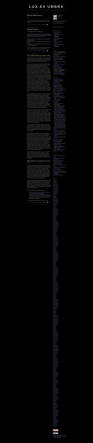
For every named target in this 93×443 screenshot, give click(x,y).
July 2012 (54, 281)
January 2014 (55, 305)
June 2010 (55, 250)
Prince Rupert (56, 125)
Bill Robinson (60, 15)
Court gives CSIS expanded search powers (42, 197)
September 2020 (56, 388)
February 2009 (55, 228)
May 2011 (54, 263)
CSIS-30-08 (44, 61)
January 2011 (55, 258)
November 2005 (56, 188)
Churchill (63, 118)
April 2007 (55, 205)
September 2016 (56, 346)
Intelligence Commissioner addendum (59, 171)
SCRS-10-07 (35, 101)
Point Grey (64, 124)
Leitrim (58, 106)
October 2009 (55, 239)
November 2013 (56, 303)
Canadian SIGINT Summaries (58, 85)
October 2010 (55, 254)
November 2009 (56, 240)
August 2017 (55, 358)
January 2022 (55, 399)
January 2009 (55, 227)
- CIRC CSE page (57, 99)
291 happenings (56, 102)
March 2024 (55, 415)
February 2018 (55, 365)
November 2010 (56, 255)
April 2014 (55, 309)
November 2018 (56, 373)
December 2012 (56, 288)
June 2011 (55, 265)
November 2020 (56, 391)
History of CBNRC (56, 82)
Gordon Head (60, 121)
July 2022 (54, 403)
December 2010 (56, 257)
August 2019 (55, 380)
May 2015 (54, 327)
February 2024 (55, 414)
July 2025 (54, 426)
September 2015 (56, 332)
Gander (64, 119)
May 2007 (54, 207)
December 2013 (56, 304)
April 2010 (55, 247)
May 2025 (54, 423)
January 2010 (55, 243)
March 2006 (55, 192)
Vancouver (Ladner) (59, 108)
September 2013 (56, 300)
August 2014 (55, 315)
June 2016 (55, 343)
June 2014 (55, 312)
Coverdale (55, 119)
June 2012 (55, 280)
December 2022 (56, 405)
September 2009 (56, 238)
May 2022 (54, 400)
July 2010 (54, 251)
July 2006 (54, 197)
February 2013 (55, 290)
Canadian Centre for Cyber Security (59, 56)
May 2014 (54, 311)
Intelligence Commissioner (57, 66)
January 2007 (55, 201)
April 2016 (55, 342)
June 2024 (55, 419)
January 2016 (55, 338)
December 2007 (56, 211)
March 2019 (55, 376)
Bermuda (63, 117)
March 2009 (55, 230)
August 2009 (55, 236)
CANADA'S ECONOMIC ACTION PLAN (38, 36)
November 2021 (56, 396)
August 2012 (55, 282)
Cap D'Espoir (56, 118)
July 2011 (54, 266)
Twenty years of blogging (57, 163)
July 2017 (54, 357)
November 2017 (56, 361)
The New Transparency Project (58, 149)
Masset (60, 106)
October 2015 (55, 334)
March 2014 (55, 308)
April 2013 (55, 293)
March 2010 (55, 246)
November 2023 (56, 411)
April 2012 (55, 277)
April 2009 (55, 231)
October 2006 (55, 198)
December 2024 (56, 422)
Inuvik (62, 122)
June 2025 (55, 424)
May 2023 (54, 408)
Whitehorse (61, 125)
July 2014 (54, 313)
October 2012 (55, 285)
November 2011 (56, 270)
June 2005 (55, 181)
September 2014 (56, 316)
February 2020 (55, 382)
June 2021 (55, 395)
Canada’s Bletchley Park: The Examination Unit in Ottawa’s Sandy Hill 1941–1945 (58, 80)
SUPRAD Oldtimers (56, 100)
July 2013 (54, 297)
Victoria (55, 109)
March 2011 (55, 261)
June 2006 (55, 196)
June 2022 (55, 401)
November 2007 (56, 209)
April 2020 (55, 384)
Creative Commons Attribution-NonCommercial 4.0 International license (59, 436)
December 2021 (56, 397)
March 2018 (55, 366)
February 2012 (55, 274)
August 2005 (55, 184)
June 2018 (55, 369)
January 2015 (55, 322)
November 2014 (56, 319)
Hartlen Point (58, 122)
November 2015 (56, 335)
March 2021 (55, 393)
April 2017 (55, 354)
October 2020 (55, 389)
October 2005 (55, 186)
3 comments (44, 202)
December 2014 (56, 320)
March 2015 (55, 324)
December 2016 (56, 350)
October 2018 (55, 372)
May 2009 (54, 232)
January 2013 (55, 289)
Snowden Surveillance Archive (58, 89)
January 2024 (55, 412)
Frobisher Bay (60, 119)
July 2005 (54, 182)
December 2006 (56, 200)
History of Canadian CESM (57, 139)
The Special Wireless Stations (58, 103)
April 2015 (55, 326)
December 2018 (56, 374)
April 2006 (55, 193)
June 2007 (55, 208)
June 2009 (55, 234)
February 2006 (55, 190)
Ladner (55, 123)
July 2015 (54, 330)
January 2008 (55, 212)
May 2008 (54, 217)
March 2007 (55, 204)
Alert (61, 105)
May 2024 (54, 418)
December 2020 (56, 392)
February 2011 (55, 259)
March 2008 (55, 215)
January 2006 (55, 189)
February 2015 (55, 323)
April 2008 (55, 216)
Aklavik (58, 117)
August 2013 (55, 299)
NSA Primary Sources (56, 90)
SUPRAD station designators (59, 116)
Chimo (60, 118)
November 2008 (56, 224)
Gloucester (56, 121)
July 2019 (54, 378)
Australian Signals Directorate (58, 41)
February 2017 (55, 353)
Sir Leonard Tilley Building (31, 41)
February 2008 (55, 213)
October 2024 (55, 420)
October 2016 (55, 347)
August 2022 (55, 404)
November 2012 (56, 286)
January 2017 (55, 351)
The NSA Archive (56, 92)
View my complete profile (58, 23)
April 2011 (55, 262)
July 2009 (54, 235)
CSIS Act (48, 65)
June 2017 (55, 355)
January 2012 (55, 273)
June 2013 (55, 296)
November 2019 (56, 381)
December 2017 (56, 362)
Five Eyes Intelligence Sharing (58, 93)
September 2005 (56, 185)
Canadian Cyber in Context (57, 150)
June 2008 (55, 219)
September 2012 (56, 284)
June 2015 (55, 328)
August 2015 (55, 331)
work (55, 435)
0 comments (43, 24)
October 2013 (55, 301)
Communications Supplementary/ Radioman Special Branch (60, 128)
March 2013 (55, 292)
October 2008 (55, 223)
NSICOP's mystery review (57, 169)
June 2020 (55, 385)
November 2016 (56, 349)
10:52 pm (39, 202)
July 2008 (54, 220)
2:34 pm (39, 24)
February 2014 (55, 307)
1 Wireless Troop (60, 109)
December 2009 (56, 242)
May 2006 (54, 194)
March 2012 (55, 276)
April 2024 (55, 416)
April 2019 (55, 377)
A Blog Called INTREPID (57, 84)
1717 (28, 17)
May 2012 (54, 278)
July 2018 (54, 370)
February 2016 (55, 339)
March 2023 (55, 407)
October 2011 (55, 269)
